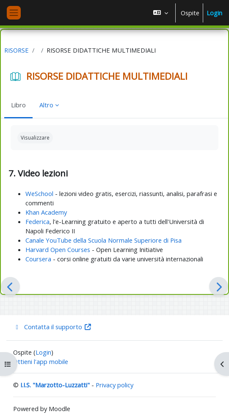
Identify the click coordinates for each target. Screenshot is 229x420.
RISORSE (16, 50)
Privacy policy (114, 385)
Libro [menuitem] (18, 105)
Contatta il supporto (52, 326)
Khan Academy (46, 212)
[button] (161, 12)
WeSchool (39, 193)
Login (214, 12)
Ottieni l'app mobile (40, 361)
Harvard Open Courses (57, 249)
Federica (37, 221)
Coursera (38, 259)
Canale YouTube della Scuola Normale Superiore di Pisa (103, 240)
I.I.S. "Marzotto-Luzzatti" (55, 385)
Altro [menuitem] (46, 105)
